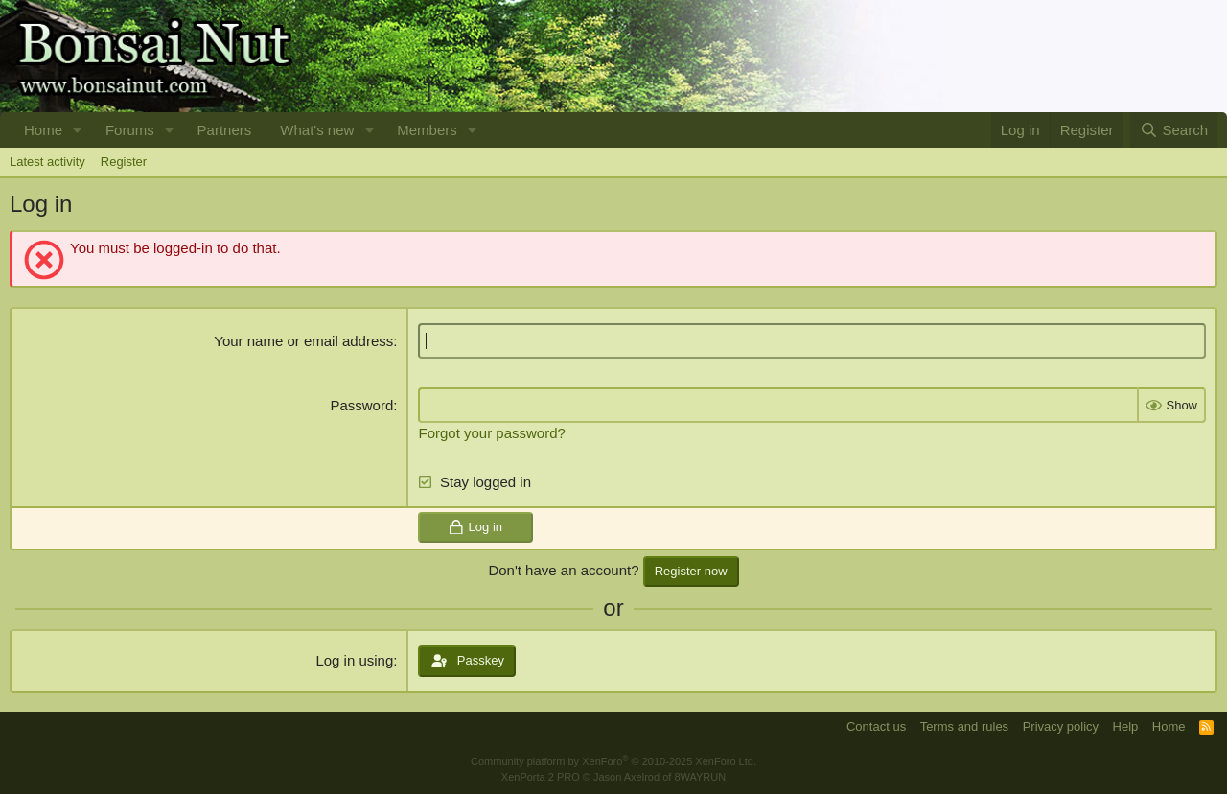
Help (1126, 726)
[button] (77, 130)
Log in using (354, 660)
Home (43, 130)
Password (361, 405)
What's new (317, 130)
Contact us (876, 726)
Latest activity (47, 161)
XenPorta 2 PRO (540, 776)
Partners (224, 130)
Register (124, 161)
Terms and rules (964, 726)
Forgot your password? (491, 433)
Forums (129, 130)
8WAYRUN (700, 776)
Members (427, 130)
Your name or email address (303, 341)
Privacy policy (1061, 726)
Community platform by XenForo (613, 761)
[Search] (1173, 130)
